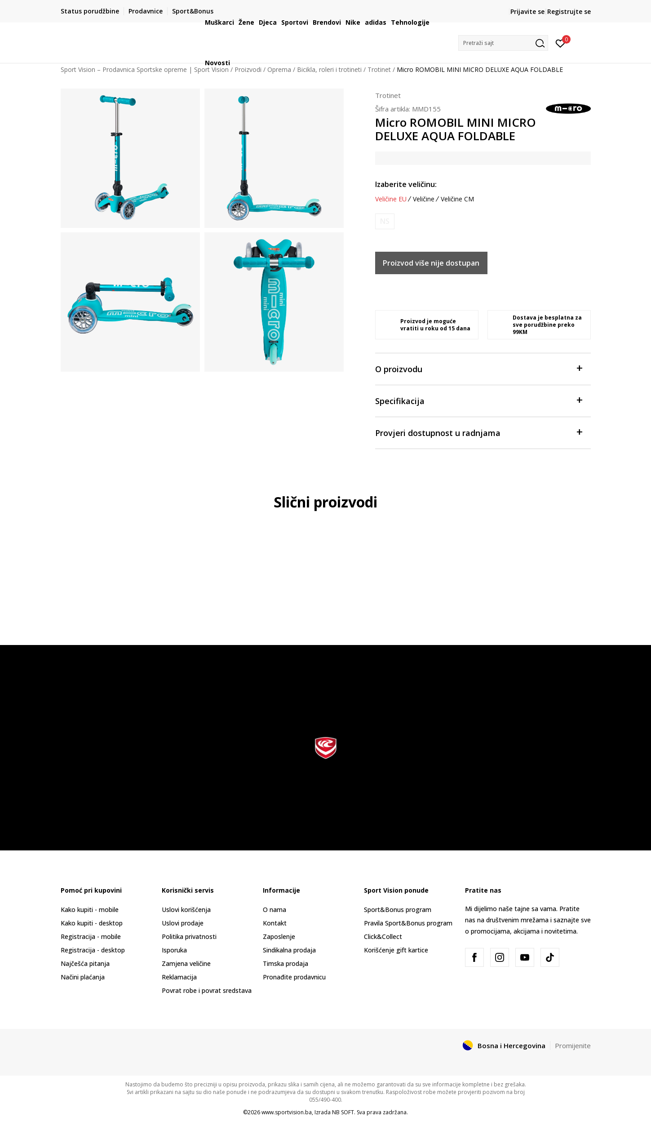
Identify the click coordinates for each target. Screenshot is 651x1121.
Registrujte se (569, 11)
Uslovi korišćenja (186, 909)
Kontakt (275, 923)
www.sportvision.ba (286, 1112)
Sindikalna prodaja (289, 950)
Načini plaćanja (83, 977)
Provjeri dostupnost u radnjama (478, 432)
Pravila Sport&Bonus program (408, 923)
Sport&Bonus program (397, 909)
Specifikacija (478, 400)
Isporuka (174, 950)
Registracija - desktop (93, 950)
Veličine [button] (423, 199)
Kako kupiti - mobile (90, 909)
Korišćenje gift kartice (396, 950)
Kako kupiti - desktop (92, 923)
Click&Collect (383, 936)
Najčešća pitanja (85, 963)
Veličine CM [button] (457, 199)
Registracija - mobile (91, 936)
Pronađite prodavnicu (294, 977)
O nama (274, 909)
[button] (503, 43)
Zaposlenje (279, 936)
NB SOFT (343, 1112)
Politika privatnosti (189, 936)
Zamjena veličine (186, 963)
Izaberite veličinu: (406, 184)
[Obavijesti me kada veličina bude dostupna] (384, 221)
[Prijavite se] (560, 42)
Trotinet (388, 95)
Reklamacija (179, 977)
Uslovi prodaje (183, 923)
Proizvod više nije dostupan (431, 263)
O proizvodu (478, 368)
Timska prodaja (285, 963)
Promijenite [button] (573, 1045)
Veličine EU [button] (391, 199)
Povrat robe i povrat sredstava (207, 990)
